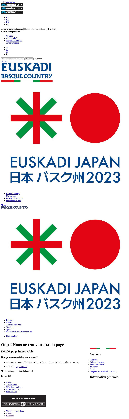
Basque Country (13, 194)
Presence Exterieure (14, 198)
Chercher (38, 59)
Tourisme (10, 327)
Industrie (10, 320)
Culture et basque (97, 362)
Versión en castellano (15, 411)
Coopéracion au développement (103, 371)
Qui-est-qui (11, 196)
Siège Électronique (14, 40)
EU (7, 17)
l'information (11, 336)
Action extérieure (97, 364)
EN (7, 22)
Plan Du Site (11, 392)
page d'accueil (21, 367)
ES (7, 20)
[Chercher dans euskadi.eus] (51, 29)
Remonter (10, 416)
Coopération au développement (19, 332)
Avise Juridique (12, 389)
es (7, 49)
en (7, 52)
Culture (9, 322)
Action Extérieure (13, 325)
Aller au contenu (8, 2)
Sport (8, 329)
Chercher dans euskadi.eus (12, 29)
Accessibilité (11, 38)
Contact (9, 36)
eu (7, 47)
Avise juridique (12, 43)
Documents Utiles (13, 200)
